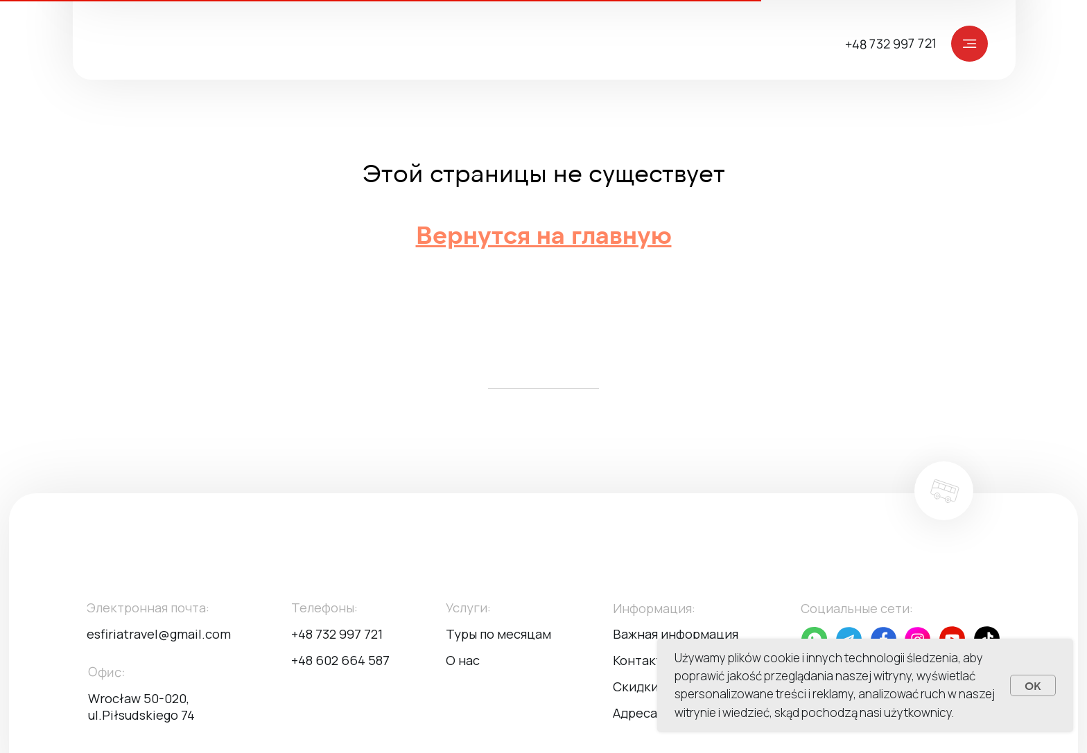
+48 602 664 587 (340, 660)
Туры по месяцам (498, 634)
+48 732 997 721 (891, 44)
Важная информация (675, 634)
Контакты (642, 660)
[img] (552, 43)
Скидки (636, 686)
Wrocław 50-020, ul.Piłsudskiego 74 (141, 706)
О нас (463, 660)
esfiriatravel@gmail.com (159, 634)
